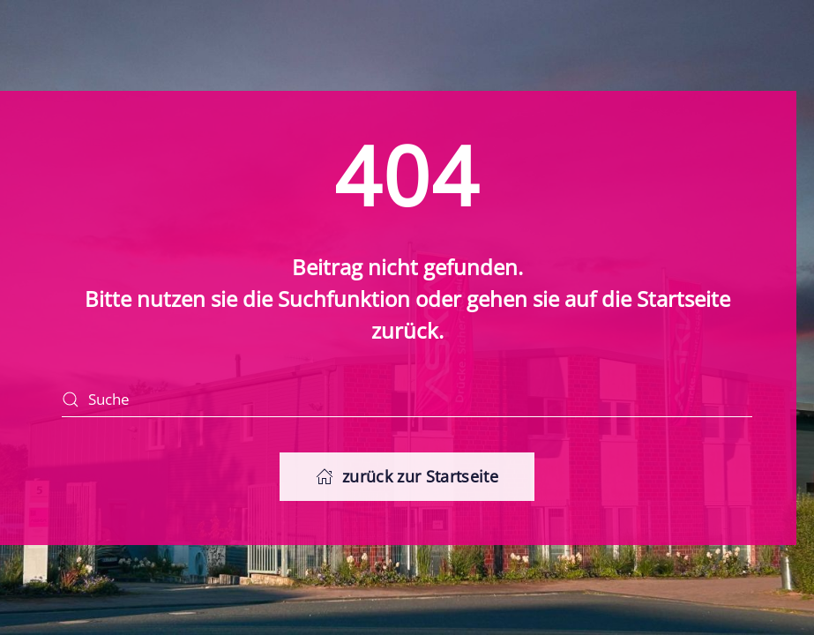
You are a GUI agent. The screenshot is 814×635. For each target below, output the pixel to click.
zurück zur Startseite (407, 476)
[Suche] (407, 399)
